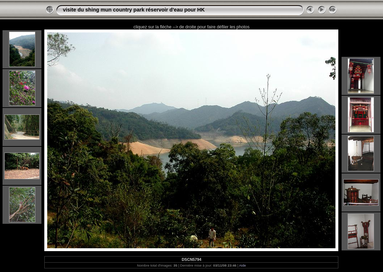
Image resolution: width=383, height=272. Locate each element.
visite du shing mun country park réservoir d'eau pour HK (134, 10)
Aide (242, 265)
